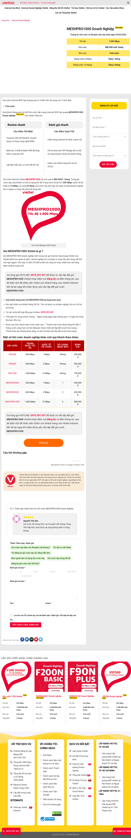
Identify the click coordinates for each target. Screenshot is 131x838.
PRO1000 (12, 373)
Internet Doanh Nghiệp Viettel (34, 8)
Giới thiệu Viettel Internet (29, 3)
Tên (12, 603)
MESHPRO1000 (12, 401)
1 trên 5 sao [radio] (14, 572)
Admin (10, 486)
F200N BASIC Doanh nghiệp (48, 697)
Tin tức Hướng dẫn (48, 3)
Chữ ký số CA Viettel (95, 8)
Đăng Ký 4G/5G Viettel (60, 8)
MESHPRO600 (12, 392)
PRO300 (12, 354)
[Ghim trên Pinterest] (36, 639)
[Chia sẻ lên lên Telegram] (41, 639)
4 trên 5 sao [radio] (62, 572)
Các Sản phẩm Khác (116, 8)
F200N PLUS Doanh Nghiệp (81, 697)
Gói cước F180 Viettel (15, 697)
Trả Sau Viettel (78, 8)
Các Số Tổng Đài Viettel (66, 13)
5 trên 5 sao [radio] (16, 576)
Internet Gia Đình (12, 8)
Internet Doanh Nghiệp (21, 20)
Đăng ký (43, 442)
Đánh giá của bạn (17, 568)
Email (48, 603)
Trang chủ (5, 20)
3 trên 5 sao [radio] (44, 572)
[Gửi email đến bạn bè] (31, 639)
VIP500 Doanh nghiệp (114, 697)
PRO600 (12, 364)
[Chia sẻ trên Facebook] (22, 639)
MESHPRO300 (12, 383)
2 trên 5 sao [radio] (28, 572)
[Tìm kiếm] (128, 2)
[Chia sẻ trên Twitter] (27, 639)
